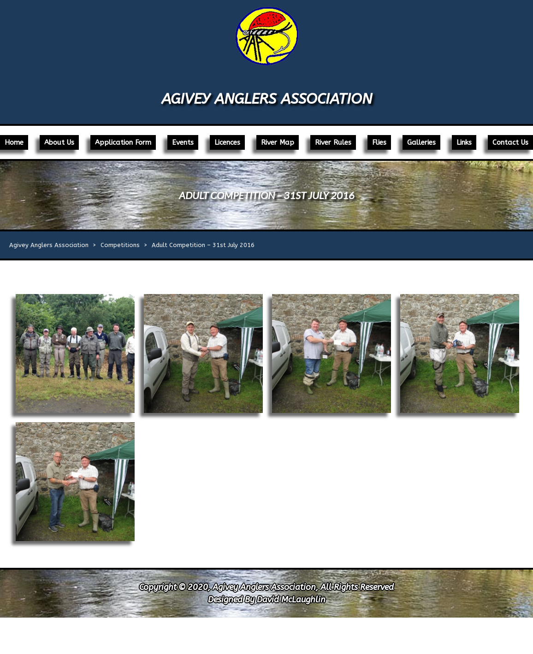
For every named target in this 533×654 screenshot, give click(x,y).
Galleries (421, 142)
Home (14, 142)
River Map (277, 142)
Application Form (123, 142)
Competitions (120, 245)
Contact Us (510, 142)
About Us (59, 142)
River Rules (333, 142)
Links (464, 142)
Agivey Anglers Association (266, 98)
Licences (227, 142)
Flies (379, 142)
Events (183, 142)
